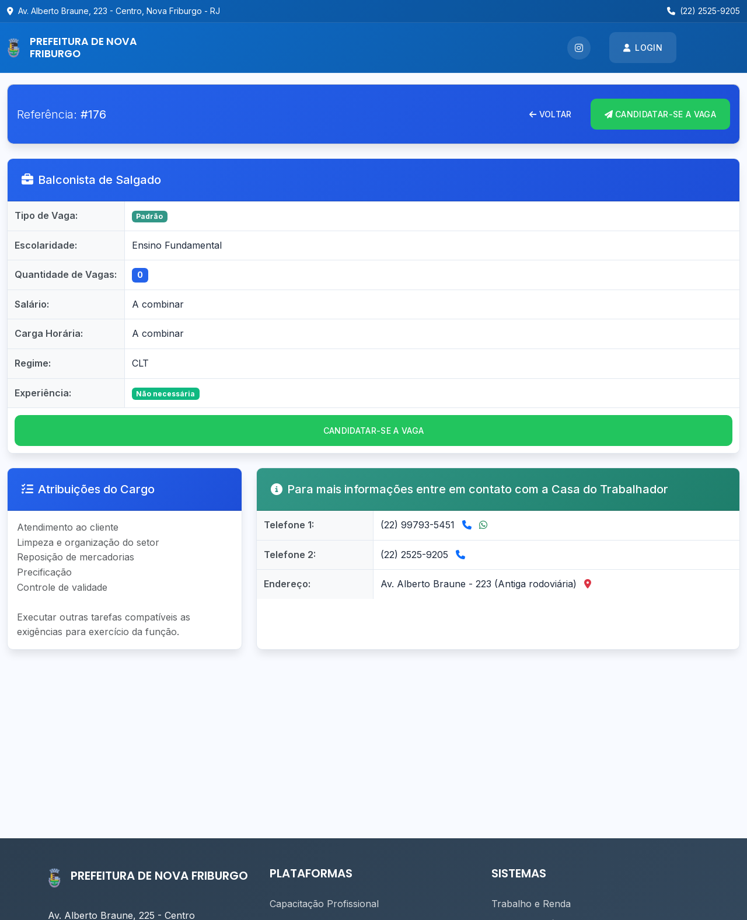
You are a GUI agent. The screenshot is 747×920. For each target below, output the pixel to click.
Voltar (550, 114)
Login (642, 48)
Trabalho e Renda (531, 903)
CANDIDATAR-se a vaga (373, 430)
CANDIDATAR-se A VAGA (660, 114)
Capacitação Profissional (324, 903)
